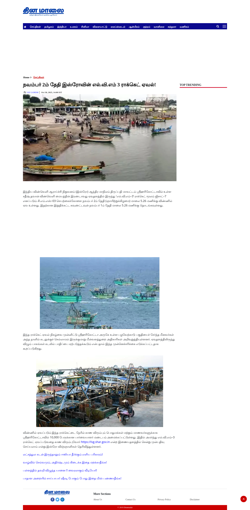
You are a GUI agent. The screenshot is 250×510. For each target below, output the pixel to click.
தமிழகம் (49, 26)
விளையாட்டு (100, 26)
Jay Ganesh (32, 92)
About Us (97, 499)
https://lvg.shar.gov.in (95, 442)
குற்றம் (146, 26)
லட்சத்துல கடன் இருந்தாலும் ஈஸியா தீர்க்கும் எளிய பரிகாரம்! (63, 454)
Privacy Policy (164, 499)
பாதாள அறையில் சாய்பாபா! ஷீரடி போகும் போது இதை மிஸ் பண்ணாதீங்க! (72, 478)
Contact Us (130, 499)
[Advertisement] (118, 51)
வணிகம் (184, 26)
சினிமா (85, 26)
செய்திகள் (35, 26)
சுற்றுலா (172, 26)
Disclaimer (194, 499)
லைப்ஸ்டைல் (118, 26)
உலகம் (74, 26)
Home (26, 77)
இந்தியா (61, 26)
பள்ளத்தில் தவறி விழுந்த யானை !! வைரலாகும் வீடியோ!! (60, 470)
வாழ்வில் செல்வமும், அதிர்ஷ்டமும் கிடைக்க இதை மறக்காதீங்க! (65, 462)
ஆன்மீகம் (134, 26)
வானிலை (159, 26)
